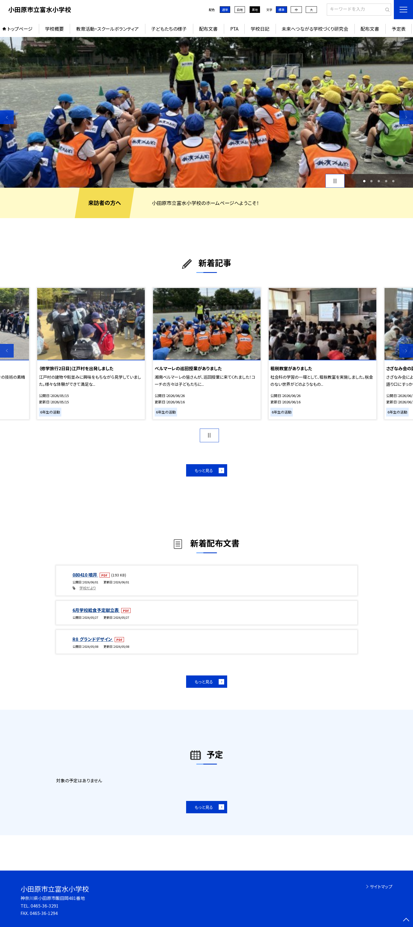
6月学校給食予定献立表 (96, 610)
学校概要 (54, 28)
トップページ (20, 28)
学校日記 (260, 28)
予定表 (399, 28)
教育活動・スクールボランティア (107, 28)
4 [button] (386, 181)
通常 (225, 9)
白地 (240, 9)
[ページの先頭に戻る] (406, 920)
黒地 (255, 9)
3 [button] (379, 181)
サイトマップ (381, 886)
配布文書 (208, 28)
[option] (206, 112)
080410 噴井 (85, 574)
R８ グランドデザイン (93, 639)
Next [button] (406, 117)
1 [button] (364, 181)
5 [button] (393, 181)
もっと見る (204, 470)
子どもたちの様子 (169, 28)
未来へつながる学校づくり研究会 (315, 28)
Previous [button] (7, 117)
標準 (281, 9)
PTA (234, 28)
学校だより (87, 588)
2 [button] (371, 181)
